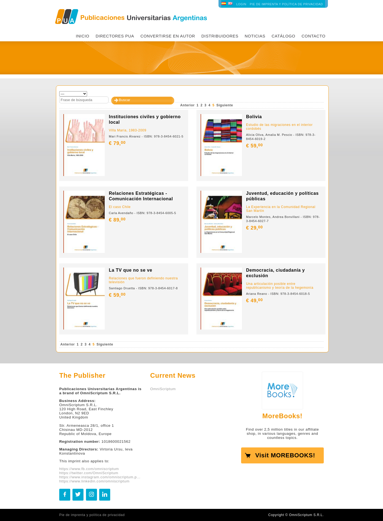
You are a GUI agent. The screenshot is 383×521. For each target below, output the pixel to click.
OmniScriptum (163, 389)
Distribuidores (219, 36)
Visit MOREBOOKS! (285, 455)
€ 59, (255, 146)
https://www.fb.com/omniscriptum (89, 469)
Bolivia (254, 116)
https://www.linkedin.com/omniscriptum (94, 481)
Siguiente (224, 105)
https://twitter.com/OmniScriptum (88, 473)
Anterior (187, 105)
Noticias (255, 36)
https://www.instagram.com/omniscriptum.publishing (100, 477)
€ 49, (255, 300)
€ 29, (255, 228)
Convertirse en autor (168, 36)
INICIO (82, 36)
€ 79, (117, 143)
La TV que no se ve (130, 270)
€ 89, (117, 220)
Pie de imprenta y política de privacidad (286, 4)
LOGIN (241, 4)
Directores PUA (115, 36)
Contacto (313, 36)
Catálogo (283, 36)
